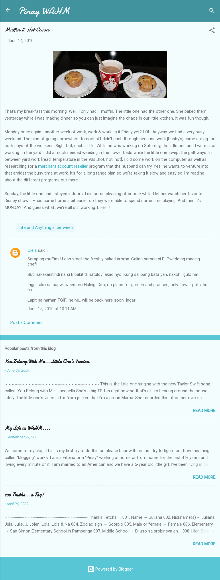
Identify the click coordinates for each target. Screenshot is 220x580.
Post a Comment (26, 322)
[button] (212, 31)
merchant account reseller (63, 166)
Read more (204, 410)
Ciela (32, 250)
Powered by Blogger (110, 569)
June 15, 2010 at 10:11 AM (52, 308)
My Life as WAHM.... (27, 428)
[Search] (212, 11)
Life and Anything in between (46, 227)
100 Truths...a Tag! (24, 494)
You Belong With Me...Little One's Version (47, 361)
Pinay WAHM (44, 11)
